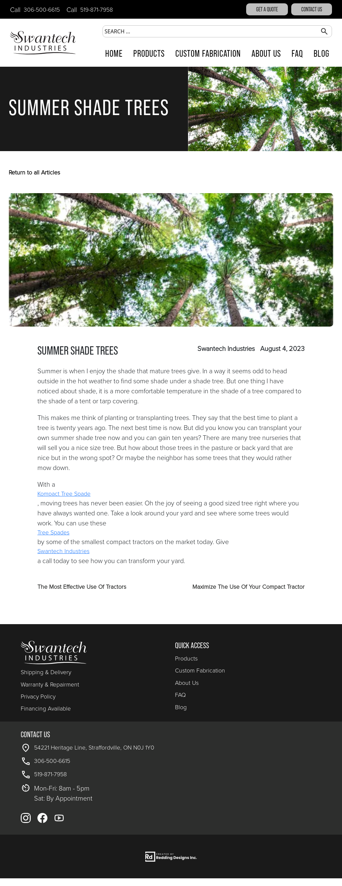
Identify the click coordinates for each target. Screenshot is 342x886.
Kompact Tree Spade (64, 493)
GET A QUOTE (267, 9)
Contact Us (311, 9)
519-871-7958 (96, 9)
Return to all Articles (34, 172)
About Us (266, 53)
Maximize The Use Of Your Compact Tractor (248, 586)
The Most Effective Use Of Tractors (81, 586)
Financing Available (46, 708)
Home (114, 53)
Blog (321, 53)
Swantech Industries (63, 551)
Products (149, 53)
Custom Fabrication (208, 53)
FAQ (297, 53)
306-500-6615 (42, 9)
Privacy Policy (38, 696)
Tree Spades (53, 532)
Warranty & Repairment (50, 684)
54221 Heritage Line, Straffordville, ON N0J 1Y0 (94, 747)
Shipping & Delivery (46, 672)
